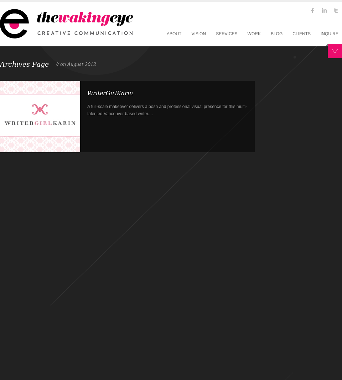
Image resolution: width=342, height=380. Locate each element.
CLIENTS (301, 33)
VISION (198, 33)
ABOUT (174, 33)
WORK (254, 33)
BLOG (277, 33)
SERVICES (226, 33)
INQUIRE (329, 33)
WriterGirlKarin (110, 93)
